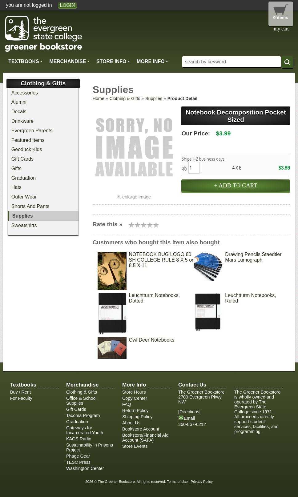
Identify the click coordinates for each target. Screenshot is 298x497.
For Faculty (21, 398)
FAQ (126, 404)
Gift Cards (22, 159)
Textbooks (25, 61)
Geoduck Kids (26, 149)
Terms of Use (177, 481)
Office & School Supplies (81, 401)
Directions (189, 411)
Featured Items (28, 140)
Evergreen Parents (31, 130)
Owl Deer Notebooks (152, 340)
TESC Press (78, 462)
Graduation (23, 178)
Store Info (113, 61)
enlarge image (136, 196)
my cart (281, 28)
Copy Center (134, 398)
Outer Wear (24, 196)
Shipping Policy (137, 416)
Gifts (16, 168)
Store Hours (134, 392)
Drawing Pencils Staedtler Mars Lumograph (253, 257)
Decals (18, 111)
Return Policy (135, 410)
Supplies (153, 98)
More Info (152, 61)
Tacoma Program (83, 415)
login (67, 5)
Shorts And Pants (30, 206)
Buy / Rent (20, 392)
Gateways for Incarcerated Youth (84, 430)
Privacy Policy (202, 481)
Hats (16, 187)
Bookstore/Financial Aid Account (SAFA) (145, 438)
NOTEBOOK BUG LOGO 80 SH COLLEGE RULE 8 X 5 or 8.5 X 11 (161, 260)
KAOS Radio (78, 438)
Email (189, 418)
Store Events (134, 446)
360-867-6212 (192, 424)
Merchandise (69, 61)
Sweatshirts (24, 225)
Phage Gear (78, 456)
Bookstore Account (140, 429)
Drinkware (22, 121)
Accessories (24, 92)
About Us (131, 422)
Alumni (18, 102)
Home (98, 98)
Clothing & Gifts (125, 98)
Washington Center (85, 468)
